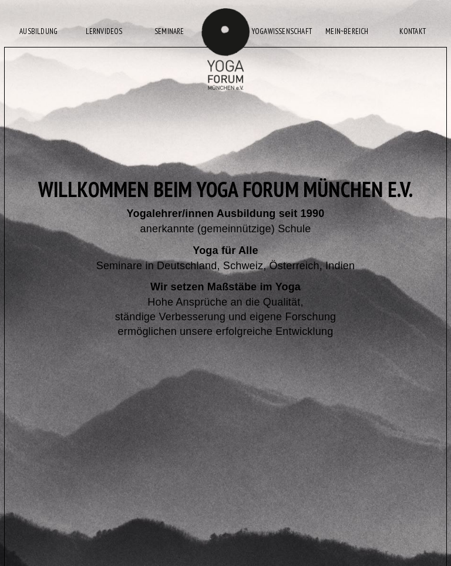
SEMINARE (169, 31)
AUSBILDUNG (38, 31)
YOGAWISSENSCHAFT (282, 31)
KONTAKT (412, 31)
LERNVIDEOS (104, 31)
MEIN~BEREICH (346, 31)
